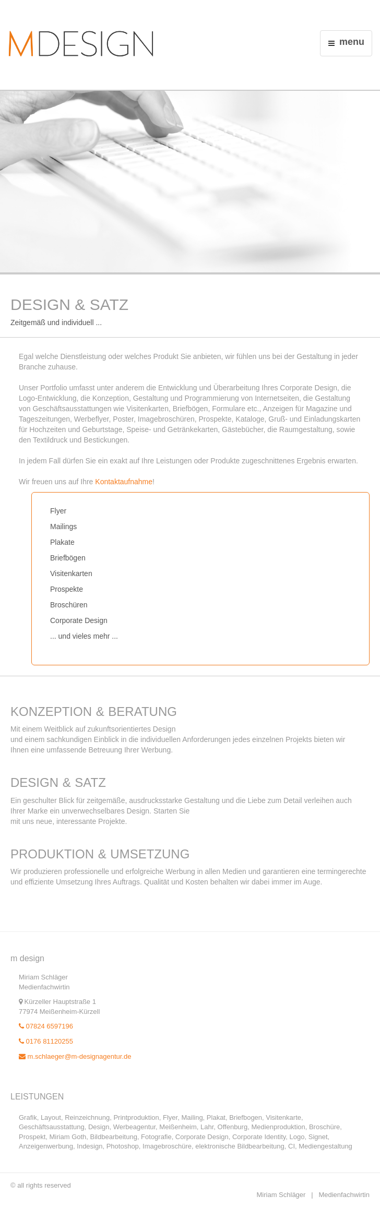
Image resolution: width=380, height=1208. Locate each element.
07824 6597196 (46, 1026)
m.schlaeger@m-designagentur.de (75, 1056)
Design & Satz (58, 782)
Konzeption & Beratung (93, 711)
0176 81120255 (46, 1041)
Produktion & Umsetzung (99, 854)
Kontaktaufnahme (123, 481)
